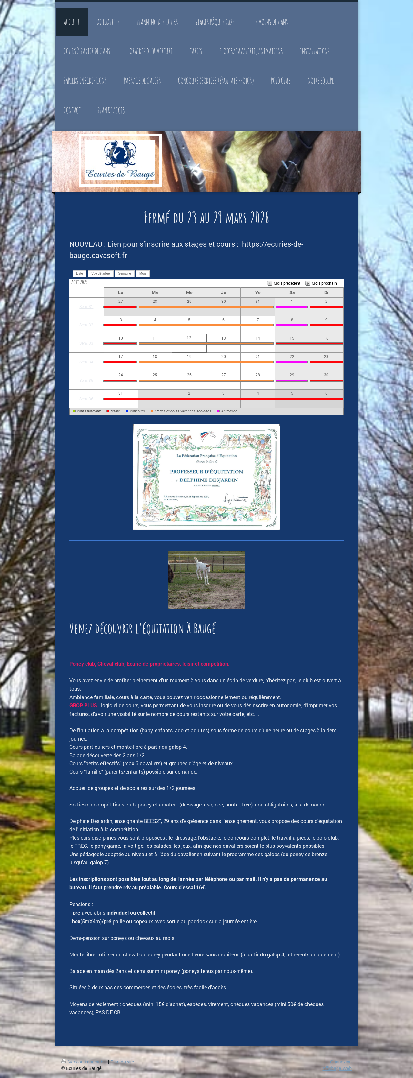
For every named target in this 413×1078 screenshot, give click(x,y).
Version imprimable (84, 1061)
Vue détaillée (100, 273)
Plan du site (122, 1061)
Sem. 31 (86, 306)
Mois (142, 273)
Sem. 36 (86, 398)
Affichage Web (337, 1068)
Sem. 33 (86, 343)
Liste (79, 273)
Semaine (124, 273)
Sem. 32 (86, 324)
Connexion (341, 1061)
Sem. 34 (86, 361)
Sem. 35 (86, 380)
